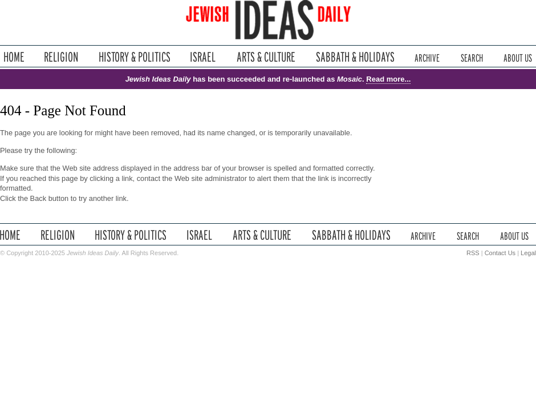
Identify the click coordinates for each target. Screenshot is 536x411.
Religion (61, 57)
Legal (528, 252)
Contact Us (500, 252)
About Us (517, 57)
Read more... (388, 79)
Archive (427, 57)
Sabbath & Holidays (355, 57)
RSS (473, 252)
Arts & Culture (266, 57)
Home (14, 57)
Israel (203, 57)
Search (472, 57)
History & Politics (134, 57)
